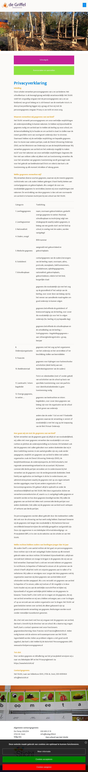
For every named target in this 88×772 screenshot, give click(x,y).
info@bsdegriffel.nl (48, 734)
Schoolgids (44, 60)
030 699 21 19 (45, 731)
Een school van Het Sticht (57, 737)
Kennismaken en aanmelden (44, 70)
